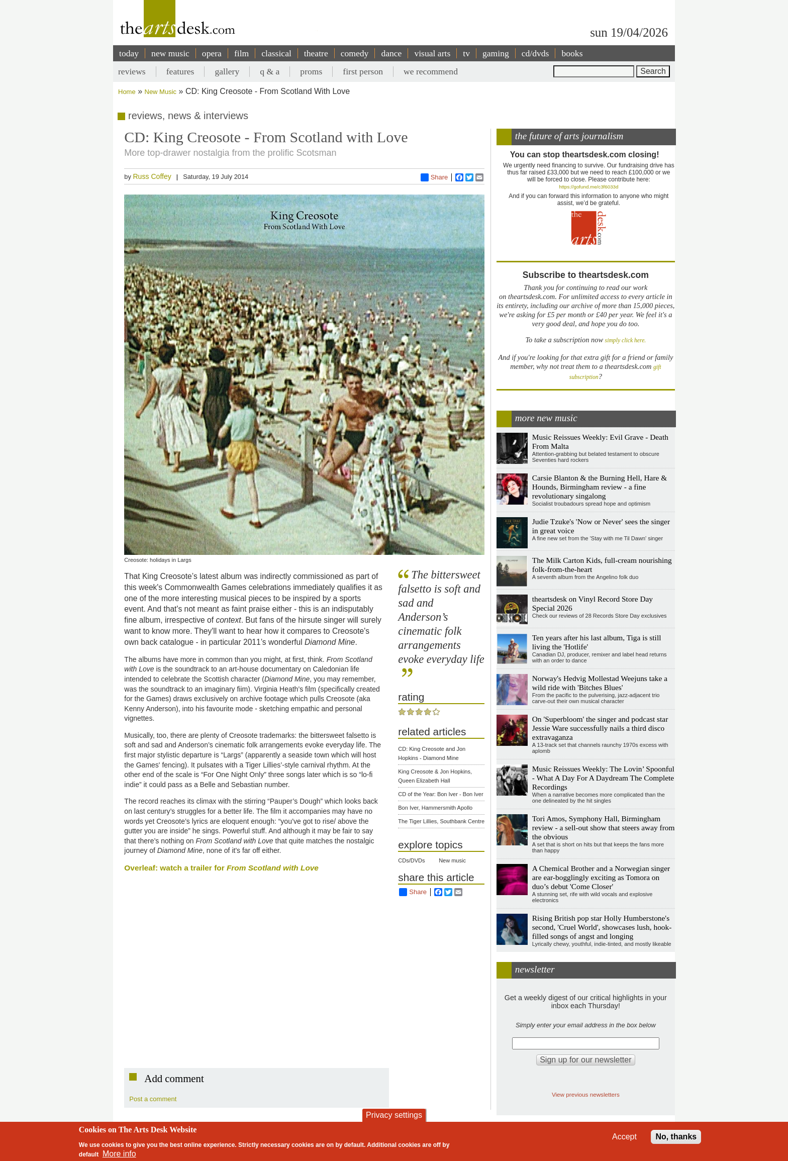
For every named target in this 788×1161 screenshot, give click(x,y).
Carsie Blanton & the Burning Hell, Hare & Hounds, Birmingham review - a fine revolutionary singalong (599, 486)
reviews (132, 71)
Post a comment (152, 1099)
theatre (316, 53)
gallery (227, 71)
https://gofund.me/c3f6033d (588, 186)
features (180, 71)
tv (466, 53)
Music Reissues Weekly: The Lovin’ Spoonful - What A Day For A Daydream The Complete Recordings (603, 777)
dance (391, 53)
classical (276, 53)
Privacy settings (394, 1115)
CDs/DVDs (411, 860)
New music (452, 860)
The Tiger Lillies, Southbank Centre (441, 821)
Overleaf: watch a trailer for (221, 867)
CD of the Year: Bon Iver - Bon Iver (440, 794)
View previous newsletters (586, 1094)
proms (311, 71)
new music (170, 53)
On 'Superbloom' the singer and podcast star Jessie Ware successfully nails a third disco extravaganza (600, 728)
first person (363, 71)
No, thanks (676, 1136)
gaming (495, 53)
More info (119, 1153)
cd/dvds (535, 53)
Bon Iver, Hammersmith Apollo (435, 808)
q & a (269, 71)
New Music (161, 91)
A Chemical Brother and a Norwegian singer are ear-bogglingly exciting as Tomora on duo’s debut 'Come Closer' (601, 877)
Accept (624, 1136)
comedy (355, 53)
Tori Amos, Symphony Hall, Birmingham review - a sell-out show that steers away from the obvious (603, 827)
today (129, 53)
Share (434, 177)
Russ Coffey (152, 176)
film (241, 53)
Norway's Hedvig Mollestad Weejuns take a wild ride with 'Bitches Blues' (599, 683)
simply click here (625, 340)
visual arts (432, 53)
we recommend (431, 71)
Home (127, 91)
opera (212, 53)
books (571, 53)
